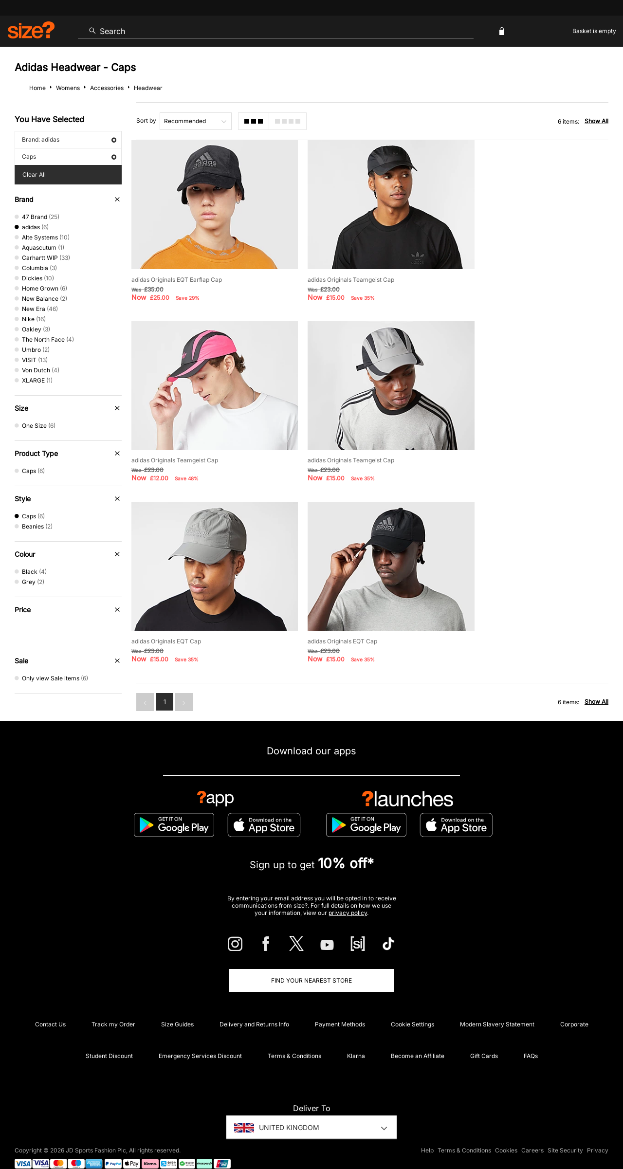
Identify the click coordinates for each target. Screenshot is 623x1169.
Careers (532, 1133)
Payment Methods (340, 1006)
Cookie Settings (412, 1006)
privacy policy (348, 895)
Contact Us (50, 1006)
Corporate (574, 1006)
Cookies (506, 1133)
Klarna (356, 1038)
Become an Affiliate (417, 1038)
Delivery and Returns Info (254, 1006)
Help (427, 1133)
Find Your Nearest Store (311, 963)
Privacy (597, 1133)
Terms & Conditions (294, 1038)
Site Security (565, 1133)
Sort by (146, 120)
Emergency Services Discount (200, 1038)
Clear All (34, 174)
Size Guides (177, 1006)
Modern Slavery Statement (497, 1006)
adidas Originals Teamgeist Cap (341, 272)
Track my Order (113, 1006)
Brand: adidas (69, 139)
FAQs (531, 1038)
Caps (69, 156)
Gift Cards (484, 1038)
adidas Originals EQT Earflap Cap (176, 272)
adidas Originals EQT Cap (333, 446)
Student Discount (109, 1038)
